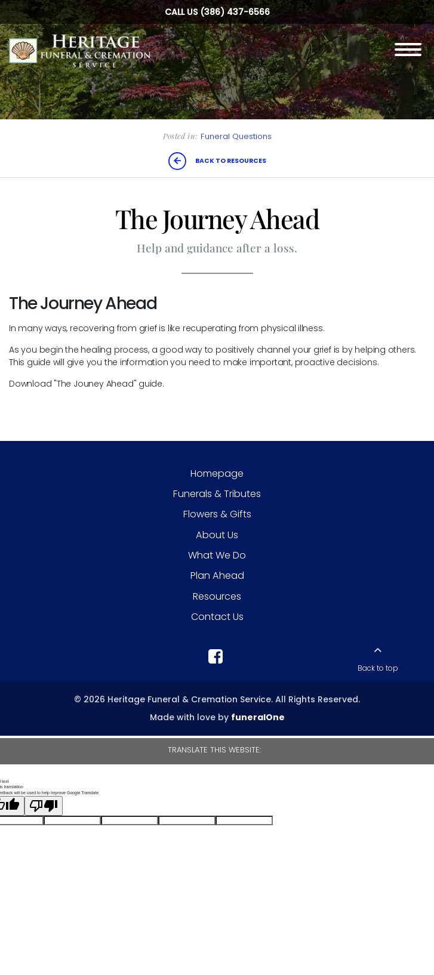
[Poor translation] (43, 806)
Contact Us (217, 617)
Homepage (217, 473)
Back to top (378, 668)
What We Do (217, 555)
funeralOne (258, 717)
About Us (217, 535)
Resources (217, 596)
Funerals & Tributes (217, 494)
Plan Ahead (217, 575)
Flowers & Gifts (217, 514)
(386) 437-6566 (235, 12)
